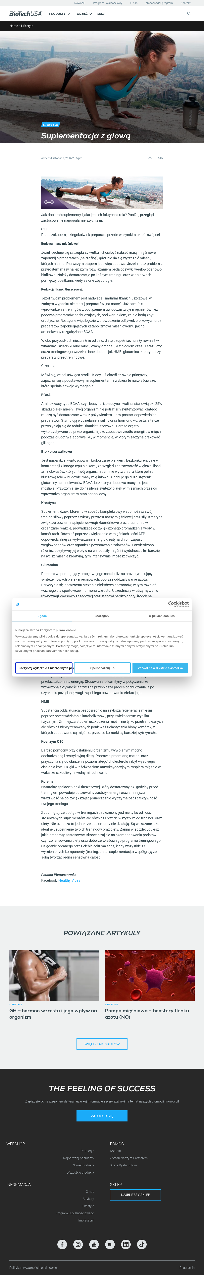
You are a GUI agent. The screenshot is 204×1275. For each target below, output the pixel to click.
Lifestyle (27, 26)
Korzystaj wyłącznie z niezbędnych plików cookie (46, 667)
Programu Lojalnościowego (75, 1213)
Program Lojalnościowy (107, 3)
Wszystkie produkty (80, 1172)
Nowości (79, 3)
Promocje (87, 1151)
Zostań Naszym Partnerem (129, 1158)
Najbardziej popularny (78, 1158)
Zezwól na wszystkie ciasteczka (160, 667)
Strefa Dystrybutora (123, 1165)
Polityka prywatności (24, 1268)
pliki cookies (49, 1268)
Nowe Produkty (83, 1165)
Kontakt (186, 3)
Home (14, 26)
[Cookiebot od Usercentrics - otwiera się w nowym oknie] (171, 604)
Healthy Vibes (69, 880)
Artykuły (88, 1199)
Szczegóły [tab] (102, 616)
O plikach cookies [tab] (162, 616)
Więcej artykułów (102, 1044)
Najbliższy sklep (135, 1195)
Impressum (86, 1220)
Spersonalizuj (102, 667)
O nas (133, 3)
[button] (59, 13)
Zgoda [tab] (42, 616)
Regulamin (187, 1268)
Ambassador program (159, 3)
